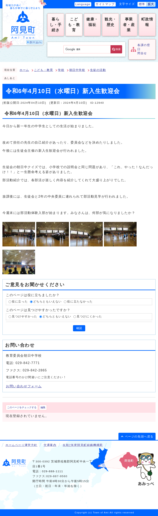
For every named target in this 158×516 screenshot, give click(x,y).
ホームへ (35, 42)
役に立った (20, 301)
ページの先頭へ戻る (139, 436)
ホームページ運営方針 (21, 445)
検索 (118, 49)
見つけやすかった (24, 316)
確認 (79, 328)
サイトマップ (105, 4)
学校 (61, 70)
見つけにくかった (89, 316)
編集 (43, 407)
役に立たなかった (80, 301)
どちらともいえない (47, 301)
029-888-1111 (52, 471)
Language (82, 4)
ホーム (24, 70)
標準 (142, 4)
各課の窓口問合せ (143, 49)
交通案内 (50, 445)
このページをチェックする (21, 407)
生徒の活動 (98, 70)
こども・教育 (43, 70)
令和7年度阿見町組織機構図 (83, 445)
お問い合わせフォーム (24, 386)
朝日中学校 (77, 70)
